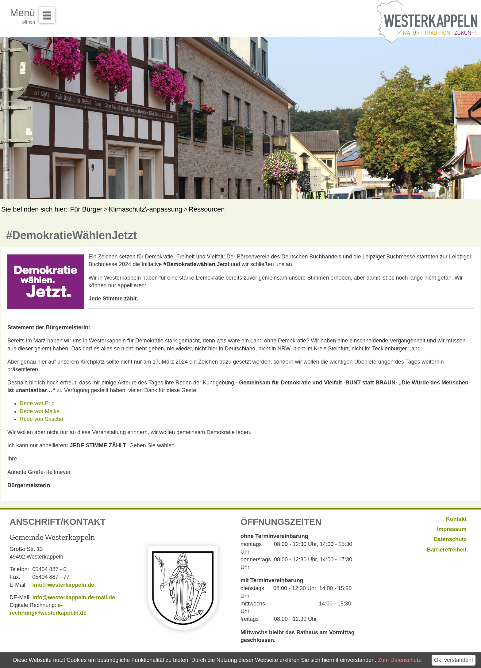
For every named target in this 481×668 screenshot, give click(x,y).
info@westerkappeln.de (63, 585)
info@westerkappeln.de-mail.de (73, 597)
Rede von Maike (40, 411)
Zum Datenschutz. (400, 660)
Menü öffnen (49, 13)
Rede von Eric (37, 403)
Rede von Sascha (41, 419)
